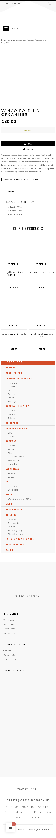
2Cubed (45, 829)
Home (3, 40)
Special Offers (9, 629)
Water (9, 549)
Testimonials (8, 624)
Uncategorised (15, 544)
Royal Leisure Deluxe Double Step (14, 273)
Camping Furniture (17, 406)
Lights (10, 503)
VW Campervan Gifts (19, 499)
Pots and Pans (16, 457)
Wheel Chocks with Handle (14, 333)
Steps (11, 398)
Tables (11, 418)
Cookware (12, 441)
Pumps (11, 527)
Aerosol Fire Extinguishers (42, 272)
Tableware (13, 460)
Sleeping (11, 514)
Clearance (12, 422)
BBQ (10, 433)
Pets (10, 390)
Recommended (14, 509)
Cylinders (13, 490)
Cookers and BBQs (17, 428)
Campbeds (13, 523)
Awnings (11, 367)
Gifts (9, 494)
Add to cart (28, 144)
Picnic (11, 453)
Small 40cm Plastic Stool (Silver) (42, 335)
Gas (8, 481)
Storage (30, 40)
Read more (14, 264)
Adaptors (13, 473)
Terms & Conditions (11, 633)
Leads (11, 477)
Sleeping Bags (16, 530)
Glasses (12, 446)
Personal (13, 387)
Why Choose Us (10, 620)
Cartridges (14, 486)
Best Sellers (14, 372)
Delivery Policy (9, 655)
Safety (11, 394)
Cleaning (13, 383)
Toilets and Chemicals (20, 538)
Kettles (12, 449)
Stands (11, 414)
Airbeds (12, 519)
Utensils (12, 464)
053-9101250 (13, 3)
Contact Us (8, 650)
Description (9, 192)
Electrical (12, 468)
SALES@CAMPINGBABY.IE (28, 800)
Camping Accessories (16, 40)
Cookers (12, 436)
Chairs (11, 411)
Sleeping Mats (16, 534)
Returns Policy (9, 659)
